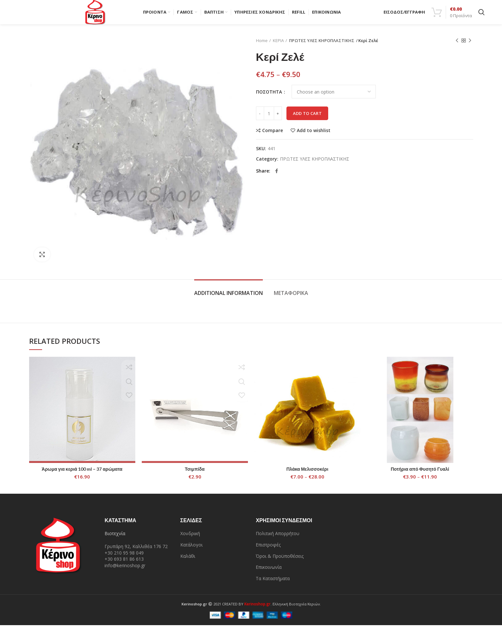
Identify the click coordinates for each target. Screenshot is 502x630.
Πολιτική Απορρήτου (277, 538)
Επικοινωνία (269, 572)
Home (262, 45)
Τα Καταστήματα (273, 583)
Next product (470, 45)
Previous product (457, 45)
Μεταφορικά (291, 297)
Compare (272, 135)
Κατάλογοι (191, 549)
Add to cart (307, 118)
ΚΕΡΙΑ (278, 45)
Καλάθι (187, 560)
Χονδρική (190, 538)
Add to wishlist (313, 135)
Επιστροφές (268, 549)
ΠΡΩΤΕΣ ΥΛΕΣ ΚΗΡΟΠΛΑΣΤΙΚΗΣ (319, 45)
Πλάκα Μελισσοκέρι (307, 473)
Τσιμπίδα (195, 473)
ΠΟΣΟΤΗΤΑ (269, 96)
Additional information (228, 297)
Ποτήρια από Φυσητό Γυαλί (420, 473)
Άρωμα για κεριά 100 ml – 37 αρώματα (82, 473)
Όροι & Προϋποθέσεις (280, 560)
